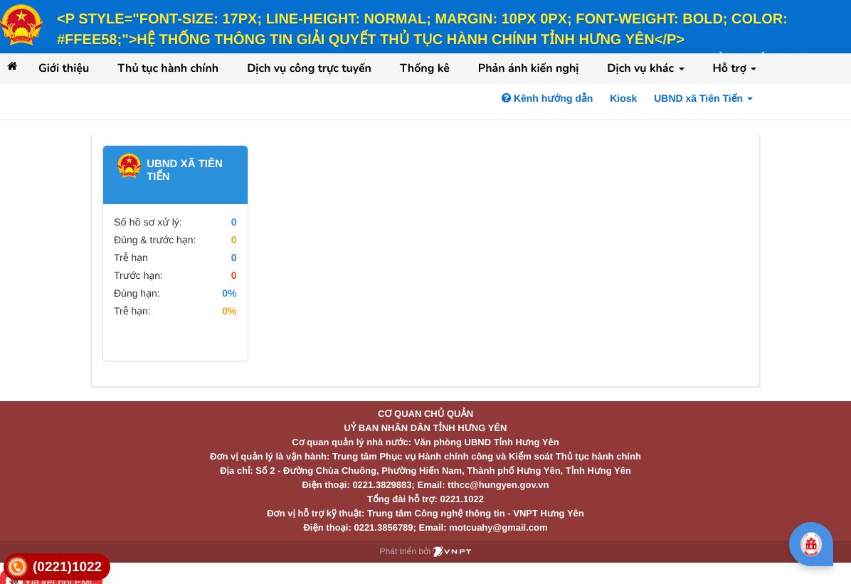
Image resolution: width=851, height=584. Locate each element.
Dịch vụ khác (645, 68)
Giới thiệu (63, 68)
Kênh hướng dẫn (547, 98)
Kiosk (623, 98)
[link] (57, 567)
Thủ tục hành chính (167, 68)
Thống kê (425, 68)
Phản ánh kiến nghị (528, 68)
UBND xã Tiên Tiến (703, 98)
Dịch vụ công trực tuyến (309, 68)
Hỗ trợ (735, 68)
